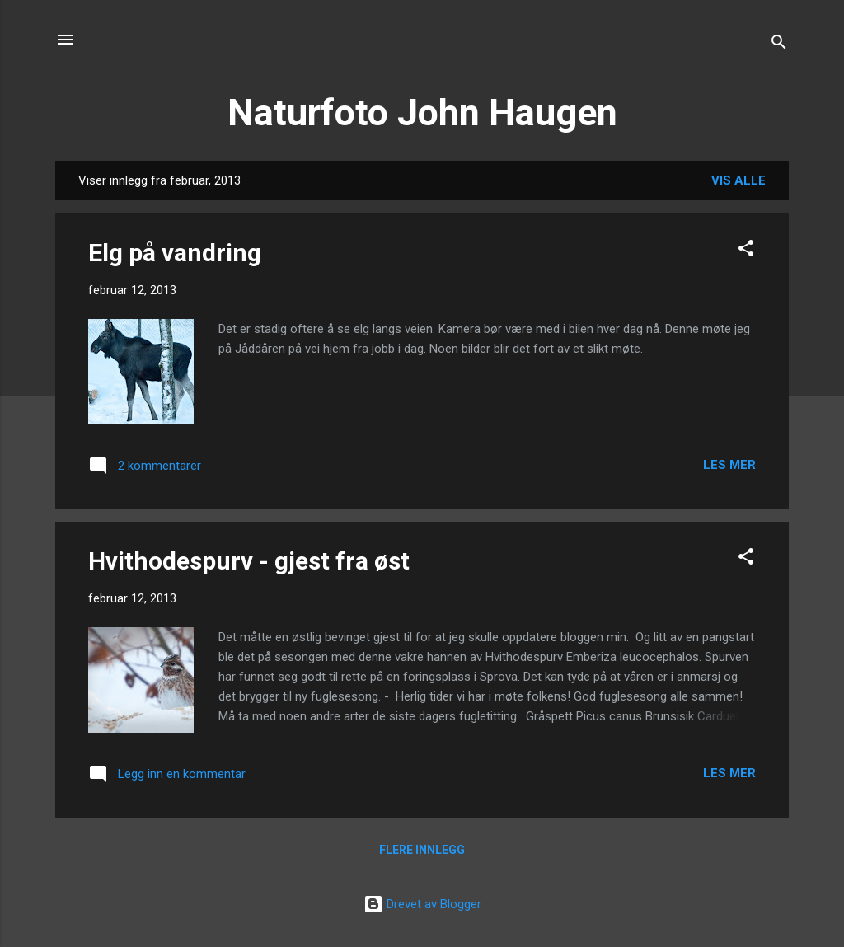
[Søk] (779, 45)
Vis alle (738, 180)
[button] (746, 251)
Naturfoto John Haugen (422, 112)
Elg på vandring (174, 252)
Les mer (729, 464)
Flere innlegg (422, 849)
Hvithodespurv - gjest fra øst (249, 560)
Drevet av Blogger (422, 904)
